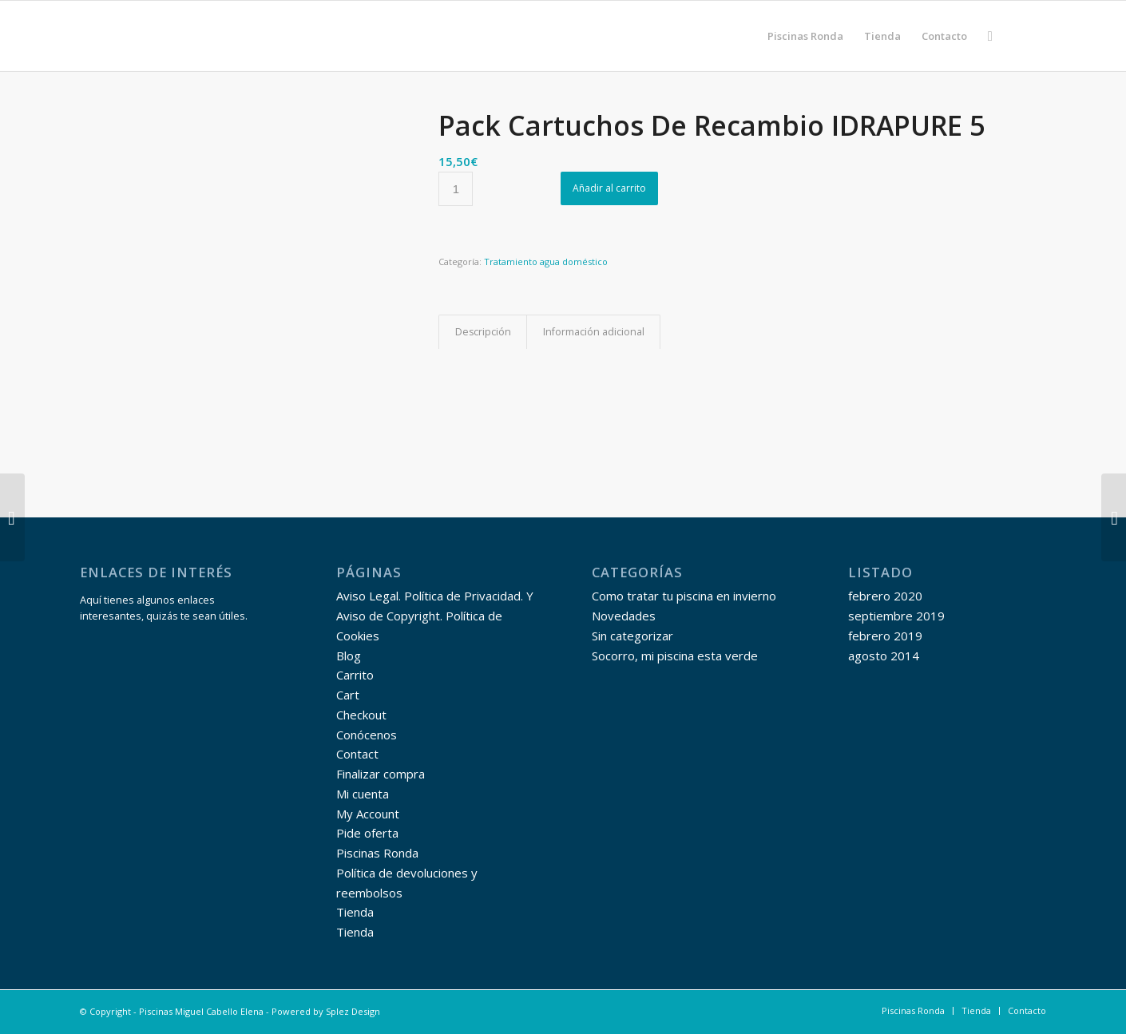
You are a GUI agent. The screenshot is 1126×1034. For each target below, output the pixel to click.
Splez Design (353, 1011)
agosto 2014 (883, 656)
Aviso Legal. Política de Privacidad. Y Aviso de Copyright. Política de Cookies (434, 616)
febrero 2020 (885, 596)
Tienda (355, 912)
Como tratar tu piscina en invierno (684, 596)
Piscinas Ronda (377, 853)
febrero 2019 (885, 636)
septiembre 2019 (896, 616)
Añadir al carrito (609, 188)
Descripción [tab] (483, 332)
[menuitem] (805, 36)
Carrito (355, 675)
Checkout (361, 715)
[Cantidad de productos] (455, 189)
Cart (347, 695)
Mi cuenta (362, 794)
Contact (357, 754)
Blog (348, 656)
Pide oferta (367, 833)
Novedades (624, 616)
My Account (367, 814)
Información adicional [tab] (593, 332)
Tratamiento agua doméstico (546, 261)
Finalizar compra (380, 774)
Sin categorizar (632, 636)
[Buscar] (990, 36)
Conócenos (366, 735)
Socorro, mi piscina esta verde (675, 656)
